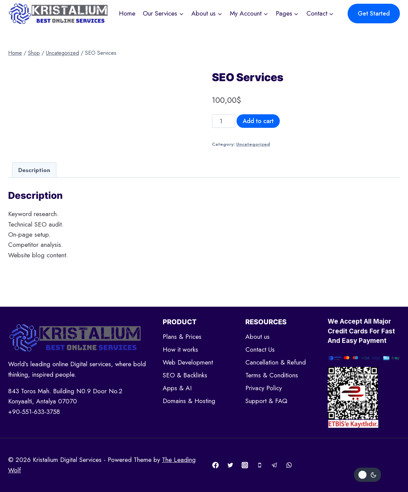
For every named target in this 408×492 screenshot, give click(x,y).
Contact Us (260, 349)
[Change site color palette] (367, 475)
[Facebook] (215, 465)
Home (127, 13)
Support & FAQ (266, 400)
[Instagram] (245, 465)
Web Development (188, 362)
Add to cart (258, 121)
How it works (180, 349)
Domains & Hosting (189, 400)
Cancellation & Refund (275, 362)
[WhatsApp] (289, 465)
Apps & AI (177, 388)
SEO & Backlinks (185, 375)
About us (257, 336)
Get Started (374, 13)
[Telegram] (274, 465)
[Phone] (259, 465)
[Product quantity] (223, 121)
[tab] (34, 170)
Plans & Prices (182, 336)
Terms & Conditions (271, 375)
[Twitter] (230, 465)
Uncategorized (253, 144)
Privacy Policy (263, 388)
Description (34, 170)
